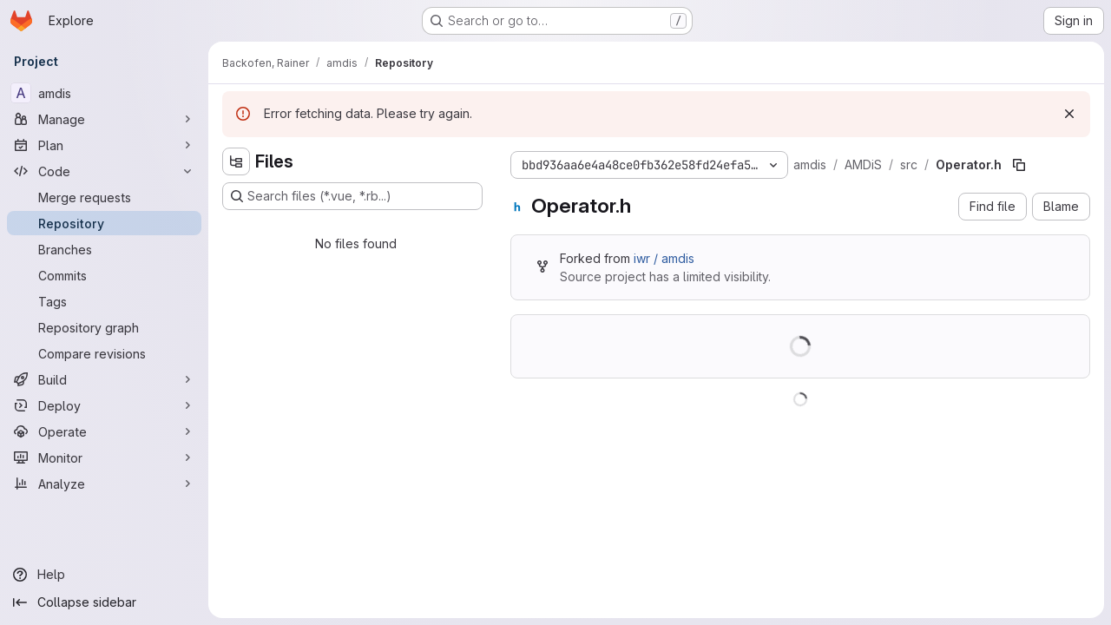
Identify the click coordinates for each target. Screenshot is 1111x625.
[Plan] (104, 145)
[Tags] (104, 301)
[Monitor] (104, 457)
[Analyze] (104, 483)
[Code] (104, 171)
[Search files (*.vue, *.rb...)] (352, 196)
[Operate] (104, 431)
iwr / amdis (664, 258)
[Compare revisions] (104, 353)
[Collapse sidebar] (104, 602)
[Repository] (104, 223)
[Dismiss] (1069, 113)
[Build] (104, 379)
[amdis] (104, 93)
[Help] (104, 574)
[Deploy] (104, 405)
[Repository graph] (104, 327)
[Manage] (104, 119)
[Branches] (104, 249)
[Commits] (104, 275)
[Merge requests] (104, 197)
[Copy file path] (1019, 165)
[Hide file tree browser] (236, 161)
